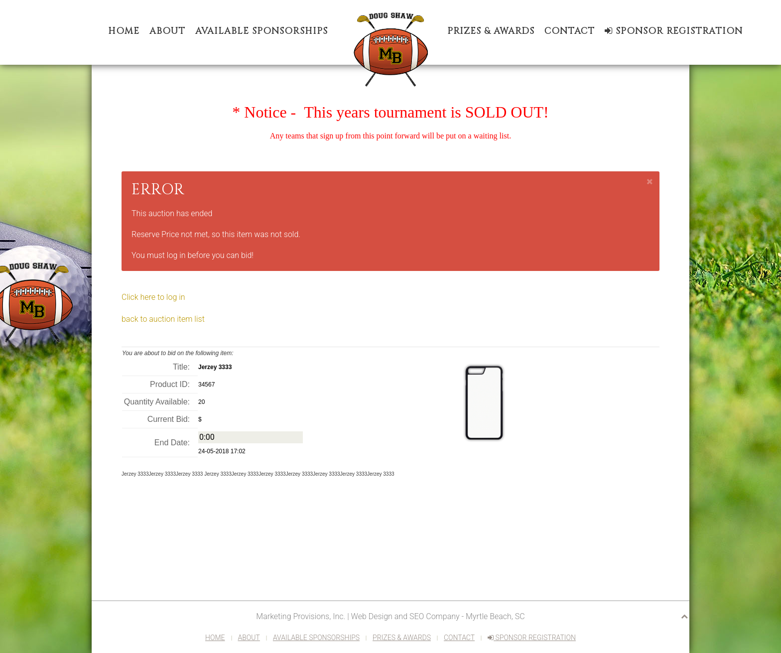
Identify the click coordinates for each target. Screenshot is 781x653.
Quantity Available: (157, 401)
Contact (569, 31)
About (167, 31)
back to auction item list (163, 319)
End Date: (172, 442)
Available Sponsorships (261, 31)
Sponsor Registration (674, 31)
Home (123, 31)
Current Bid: (168, 419)
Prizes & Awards (490, 31)
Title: (181, 367)
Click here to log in (153, 297)
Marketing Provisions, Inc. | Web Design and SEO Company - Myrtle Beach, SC (390, 616)
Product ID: (170, 384)
